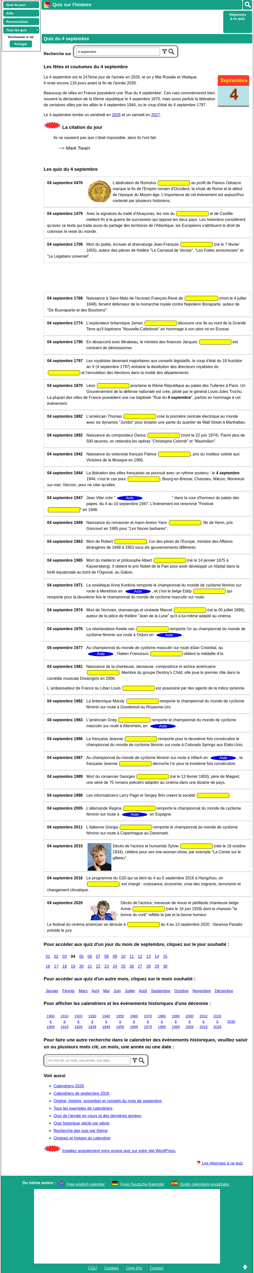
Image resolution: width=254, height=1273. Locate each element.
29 (157, 966)
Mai (106, 991)
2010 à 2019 (203, 1021)
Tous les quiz (16, 30)
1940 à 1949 (106, 1021)
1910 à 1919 (64, 1021)
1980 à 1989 (162, 1021)
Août (143, 991)
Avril (95, 991)
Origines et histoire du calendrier (82, 1138)
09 (115, 956)
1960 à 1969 (134, 1021)
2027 (155, 115)
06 (90, 956)
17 (56, 966)
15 (165, 956)
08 (106, 956)
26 (131, 966)
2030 (231, 1022)
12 (140, 956)
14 (157, 956)
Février (69, 991)
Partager (21, 44)
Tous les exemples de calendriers (83, 1108)
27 (140, 966)
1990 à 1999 (176, 1021)
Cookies (111, 1268)
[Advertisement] (131, 21)
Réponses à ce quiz (237, 17)
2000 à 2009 (189, 1021)
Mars (83, 991)
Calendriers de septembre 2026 (81, 1093)
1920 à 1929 (78, 1021)
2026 (116, 115)
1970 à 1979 (148, 1021)
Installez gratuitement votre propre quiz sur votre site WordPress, (119, 1151)
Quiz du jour (16, 4)
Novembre (201, 991)
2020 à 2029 (217, 1021)
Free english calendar (86, 1184)
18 (65, 966)
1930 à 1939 (92, 1021)
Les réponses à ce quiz (220, 1163)
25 (123, 966)
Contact (156, 1268)
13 (148, 956)
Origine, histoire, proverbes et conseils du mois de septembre (107, 1101)
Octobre (181, 991)
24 (115, 966)
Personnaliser (17, 21)
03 (65, 956)
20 (81, 966)
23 (106, 966)
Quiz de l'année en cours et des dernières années (97, 1116)
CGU (92, 1268)
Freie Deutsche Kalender (142, 1184)
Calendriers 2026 (69, 1086)
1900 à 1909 (51, 1021)
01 (48, 956)
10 (123, 956)
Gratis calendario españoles (204, 1184)
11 (131, 956)
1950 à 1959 (120, 1021)
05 (81, 956)
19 (73, 966)
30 (165, 966)
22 (98, 966)
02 (56, 956)
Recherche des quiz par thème (81, 1131)
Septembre (160, 991)
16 (48, 966)
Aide (9, 13)
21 (90, 966)
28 (148, 966)
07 (98, 956)
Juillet (130, 991)
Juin (117, 991)
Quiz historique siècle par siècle (81, 1123)
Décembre (224, 991)
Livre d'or (134, 1268)
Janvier (52, 991)
